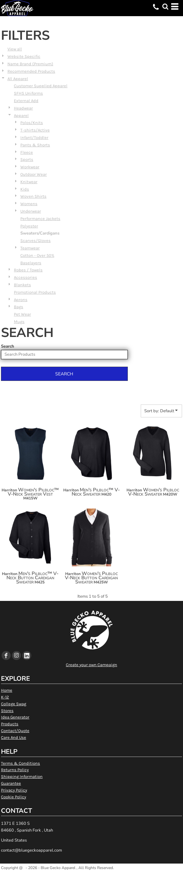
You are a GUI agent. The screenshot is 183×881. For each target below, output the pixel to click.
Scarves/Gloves (35, 240)
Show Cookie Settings (91, 875)
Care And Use (13, 737)
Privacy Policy (14, 790)
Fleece (26, 152)
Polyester (29, 226)
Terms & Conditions (20, 763)
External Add (26, 100)
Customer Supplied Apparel (40, 85)
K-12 (5, 697)
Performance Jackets (40, 218)
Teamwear (30, 248)
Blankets (22, 284)
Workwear (29, 166)
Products (9, 723)
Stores (7, 710)
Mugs (19, 321)
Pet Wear (22, 314)
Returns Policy (15, 769)
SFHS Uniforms (28, 93)
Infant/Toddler (34, 137)
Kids (24, 189)
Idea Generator (15, 717)
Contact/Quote (15, 730)
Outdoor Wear (33, 174)
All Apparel (17, 78)
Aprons (20, 299)
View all (14, 49)
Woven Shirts (33, 196)
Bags (18, 306)
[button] (165, 6)
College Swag (13, 703)
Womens (28, 203)
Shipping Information (22, 776)
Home (6, 690)
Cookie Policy (13, 796)
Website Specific (23, 56)
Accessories (25, 277)
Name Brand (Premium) (30, 63)
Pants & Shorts (35, 144)
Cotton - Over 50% (37, 255)
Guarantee (11, 783)
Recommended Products (31, 71)
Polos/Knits (31, 122)
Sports (26, 159)
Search (7, 346)
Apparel (21, 115)
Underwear (30, 211)
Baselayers (30, 262)
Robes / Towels (28, 269)
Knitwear (28, 181)
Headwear (23, 108)
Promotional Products (35, 292)
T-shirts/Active (35, 130)
